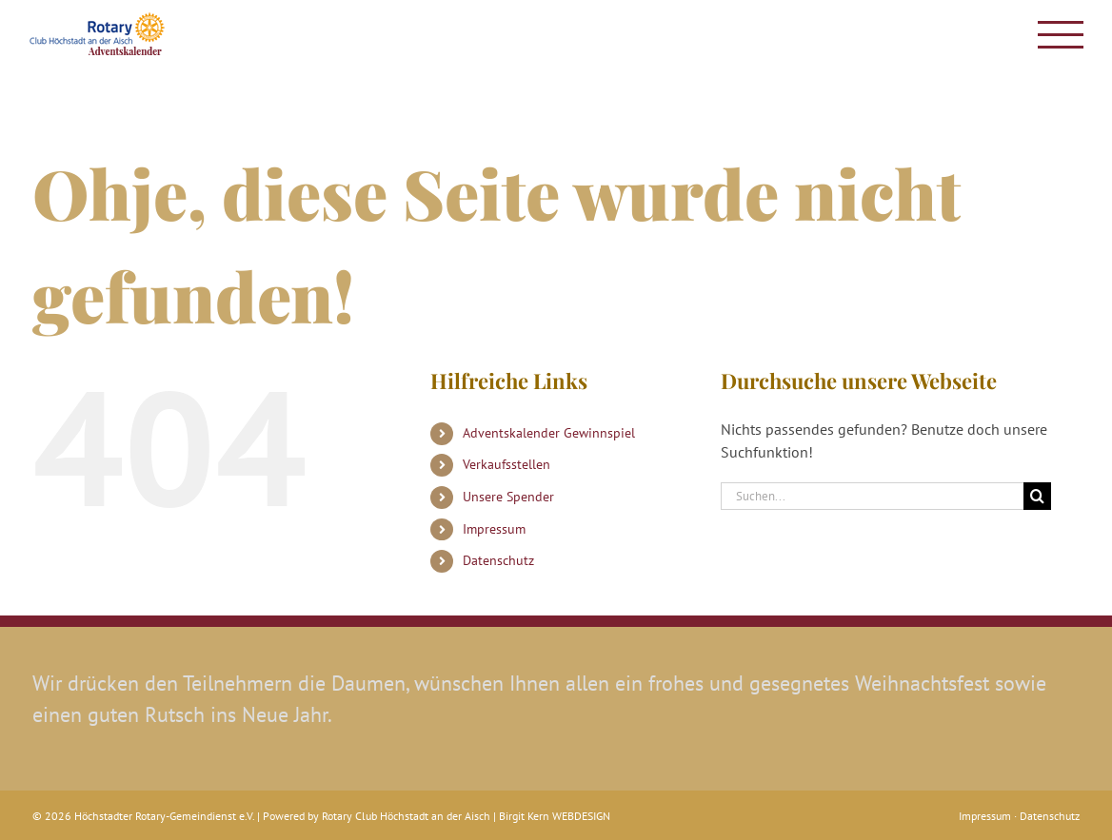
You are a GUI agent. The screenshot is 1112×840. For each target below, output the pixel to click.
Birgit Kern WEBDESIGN (554, 816)
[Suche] (1037, 496)
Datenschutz (498, 560)
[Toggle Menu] (1060, 35)
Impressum (494, 528)
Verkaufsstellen (506, 464)
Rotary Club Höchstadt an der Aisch (406, 816)
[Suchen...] (872, 496)
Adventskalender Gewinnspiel (549, 432)
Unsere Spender (508, 496)
